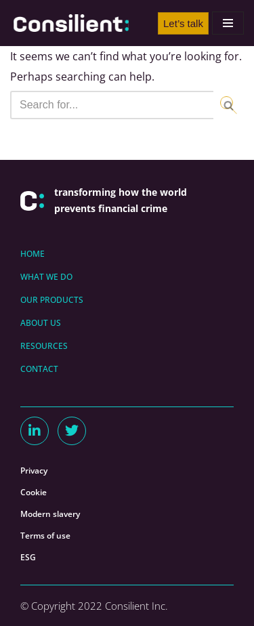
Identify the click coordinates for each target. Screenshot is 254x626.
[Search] (111, 105)
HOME (32, 253)
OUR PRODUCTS (51, 300)
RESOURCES (44, 346)
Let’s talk (183, 23)
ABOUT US (40, 323)
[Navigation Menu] (228, 23)
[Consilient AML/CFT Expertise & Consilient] (71, 23)
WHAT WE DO (46, 277)
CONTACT (39, 369)
